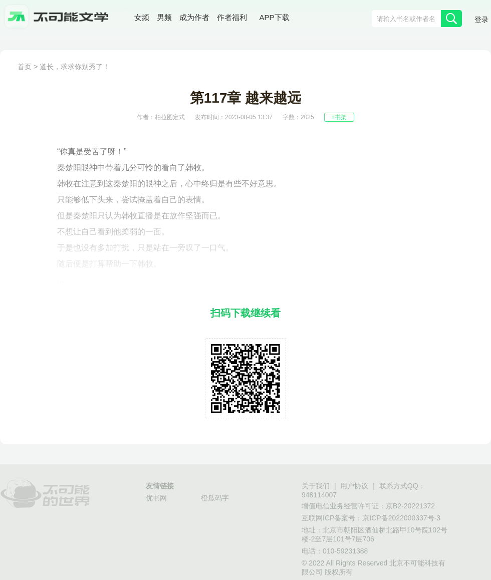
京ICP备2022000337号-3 (401, 518)
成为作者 (194, 17)
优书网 (156, 498)
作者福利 (232, 17)
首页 (25, 67)
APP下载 (275, 17)
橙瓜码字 (215, 498)
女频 (141, 17)
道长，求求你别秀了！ (75, 67)
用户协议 (354, 486)
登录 (481, 20)
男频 (164, 17)
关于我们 (316, 486)
